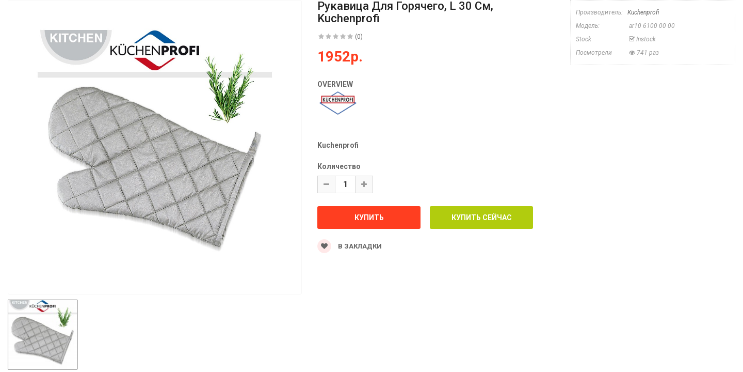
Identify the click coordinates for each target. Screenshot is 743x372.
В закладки (349, 246)
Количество (339, 166)
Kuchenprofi (643, 12)
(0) (359, 36)
